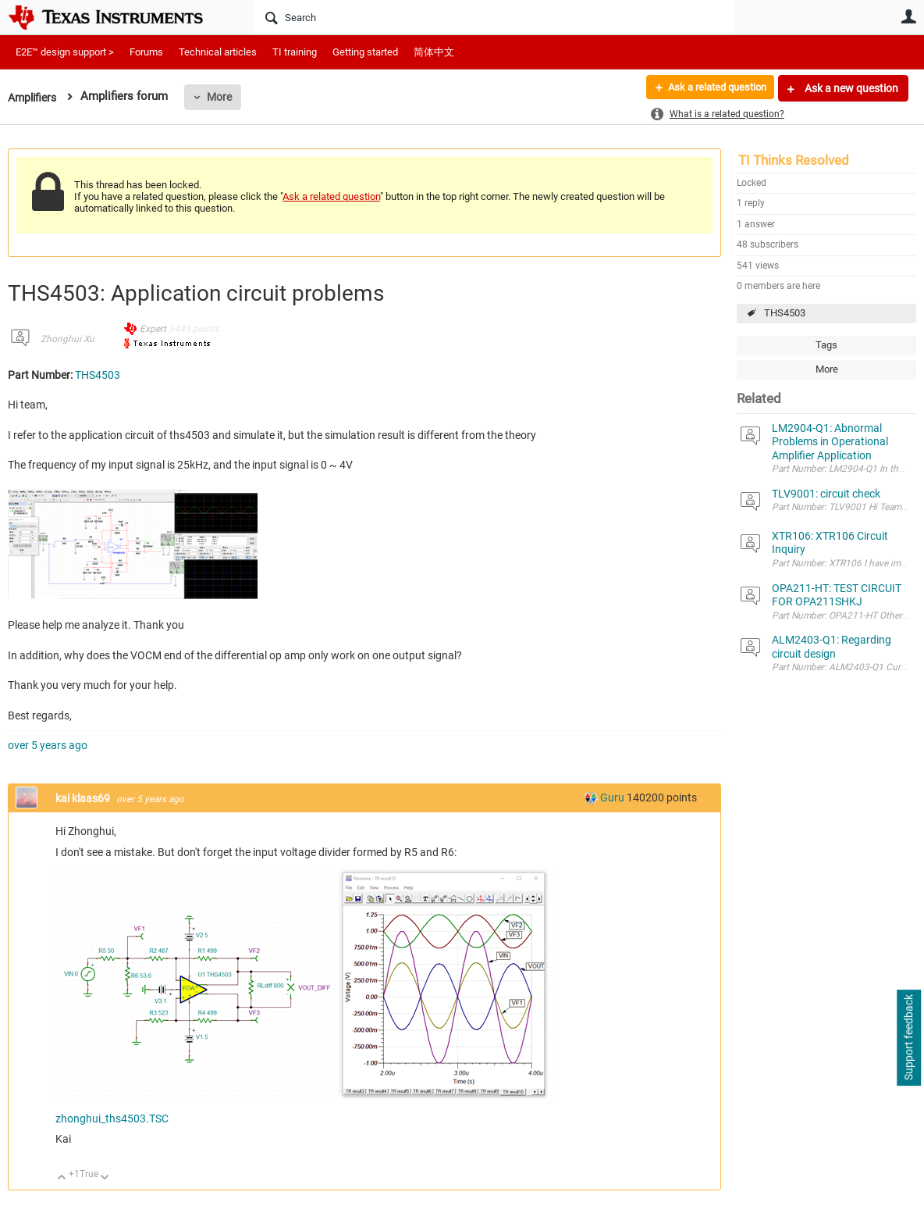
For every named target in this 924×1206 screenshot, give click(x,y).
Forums (146, 52)
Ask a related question (710, 88)
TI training (294, 52)
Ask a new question (850, 88)
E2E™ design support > (65, 52)
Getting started (365, 52)
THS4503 (784, 313)
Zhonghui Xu (67, 339)
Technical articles (218, 52)
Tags (826, 345)
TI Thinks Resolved (793, 160)
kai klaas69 (83, 798)
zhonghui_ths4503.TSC (112, 1118)
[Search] (494, 17)
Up (62, 1178)
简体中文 (434, 52)
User (908, 16)
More (223, 97)
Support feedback (908, 1038)
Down (105, 1178)
